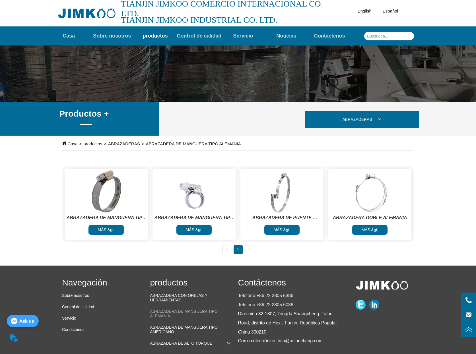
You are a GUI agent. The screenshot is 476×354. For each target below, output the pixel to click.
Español (390, 11)
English (365, 11)
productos (92, 143)
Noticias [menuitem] (286, 36)
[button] (155, 36)
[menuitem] (155, 36)
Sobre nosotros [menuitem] (112, 36)
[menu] (199, 36)
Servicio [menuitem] (243, 36)
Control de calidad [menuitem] (199, 36)
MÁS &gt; (106, 229)
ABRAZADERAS (362, 119)
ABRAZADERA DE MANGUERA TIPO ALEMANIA (193, 143)
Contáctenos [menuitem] (329, 36)
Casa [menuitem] (69, 36)
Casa (73, 143)
